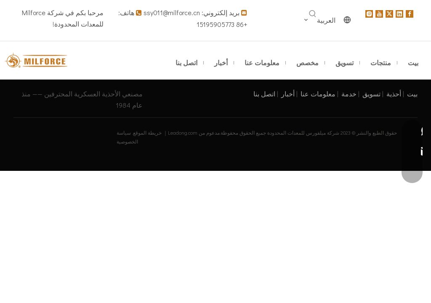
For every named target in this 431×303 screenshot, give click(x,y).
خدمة (349, 93)
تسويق (371, 93)
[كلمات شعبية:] (312, 14)
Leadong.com (182, 132)
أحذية (393, 93)
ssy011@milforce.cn (172, 12)
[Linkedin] (399, 13)
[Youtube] (379, 13)
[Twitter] (389, 13)
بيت (412, 93)
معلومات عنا (318, 93)
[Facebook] (409, 13)
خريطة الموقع (147, 132)
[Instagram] (369, 13)
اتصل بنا (264, 93)
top (413, 266)
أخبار (288, 93)
